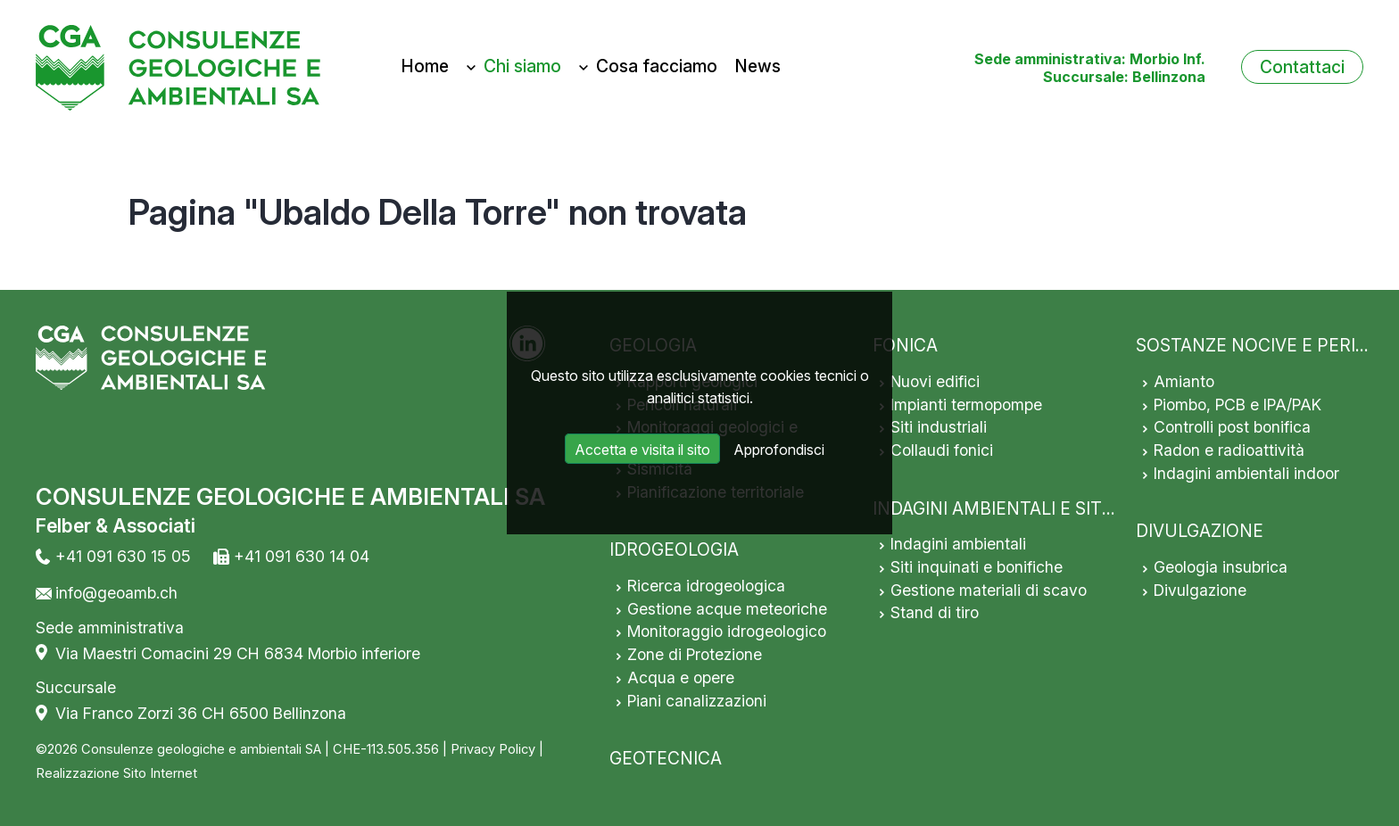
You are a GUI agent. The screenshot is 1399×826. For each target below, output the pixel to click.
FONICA (905, 345)
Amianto (1184, 381)
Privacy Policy (493, 749)
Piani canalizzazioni (696, 700)
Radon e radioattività (1229, 450)
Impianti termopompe (966, 404)
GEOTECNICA (665, 758)
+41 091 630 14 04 (301, 556)
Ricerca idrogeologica (706, 585)
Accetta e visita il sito (642, 449)
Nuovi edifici (935, 381)
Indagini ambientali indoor (1246, 473)
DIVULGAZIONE (1199, 530)
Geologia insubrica (1220, 567)
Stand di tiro (934, 612)
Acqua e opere (680, 677)
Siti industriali (938, 426)
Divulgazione (1200, 590)
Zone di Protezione (694, 654)
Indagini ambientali (958, 543)
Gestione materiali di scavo (988, 590)
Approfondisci (778, 449)
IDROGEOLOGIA (674, 549)
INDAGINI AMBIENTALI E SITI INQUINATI (1036, 508)
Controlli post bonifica (1232, 426)
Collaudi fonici (941, 450)
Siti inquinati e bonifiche (976, 567)
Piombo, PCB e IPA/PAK (1237, 404)
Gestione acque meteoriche (727, 608)
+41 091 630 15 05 (123, 556)
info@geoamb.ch (116, 592)
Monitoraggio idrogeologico (726, 631)
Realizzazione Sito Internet (116, 773)
